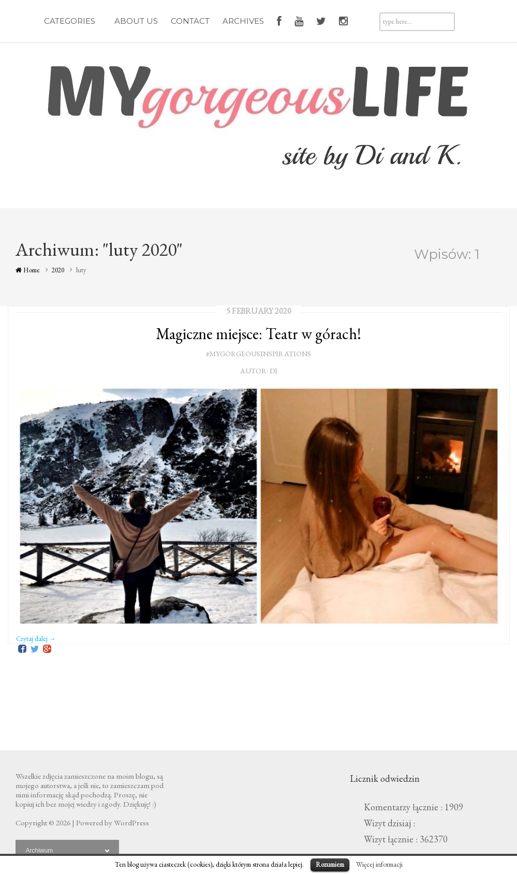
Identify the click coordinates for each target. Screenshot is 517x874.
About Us (136, 21)
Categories (72, 21)
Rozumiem (330, 864)
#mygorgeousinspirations (258, 353)
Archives (243, 21)
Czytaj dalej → (36, 638)
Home (28, 270)
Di (273, 370)
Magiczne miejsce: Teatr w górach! (258, 334)
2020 (58, 270)
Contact (190, 21)
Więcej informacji (379, 864)
